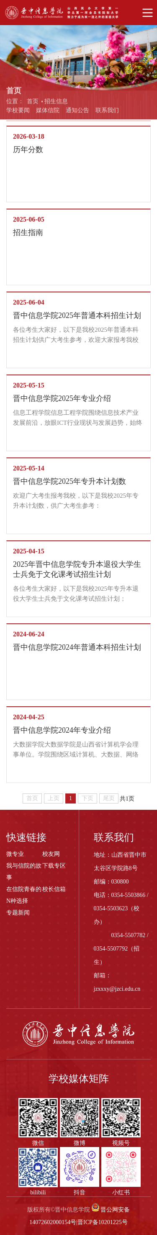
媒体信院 (47, 113)
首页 (33, 104)
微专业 (15, 854)
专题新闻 (18, 912)
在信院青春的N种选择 (23, 895)
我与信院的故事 (23, 872)
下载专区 (54, 866)
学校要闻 (18, 113)
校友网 (51, 854)
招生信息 (56, 104)
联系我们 (107, 113)
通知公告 (77, 113)
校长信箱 (54, 889)
